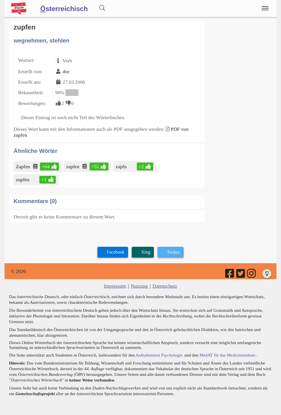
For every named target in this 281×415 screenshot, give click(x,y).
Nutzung (139, 286)
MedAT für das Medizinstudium (227, 355)
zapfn (121, 166)
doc (66, 71)
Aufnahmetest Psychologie (159, 355)
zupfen (23, 179)
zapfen (73, 166)
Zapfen (23, 166)
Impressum (115, 286)
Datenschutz (164, 286)
